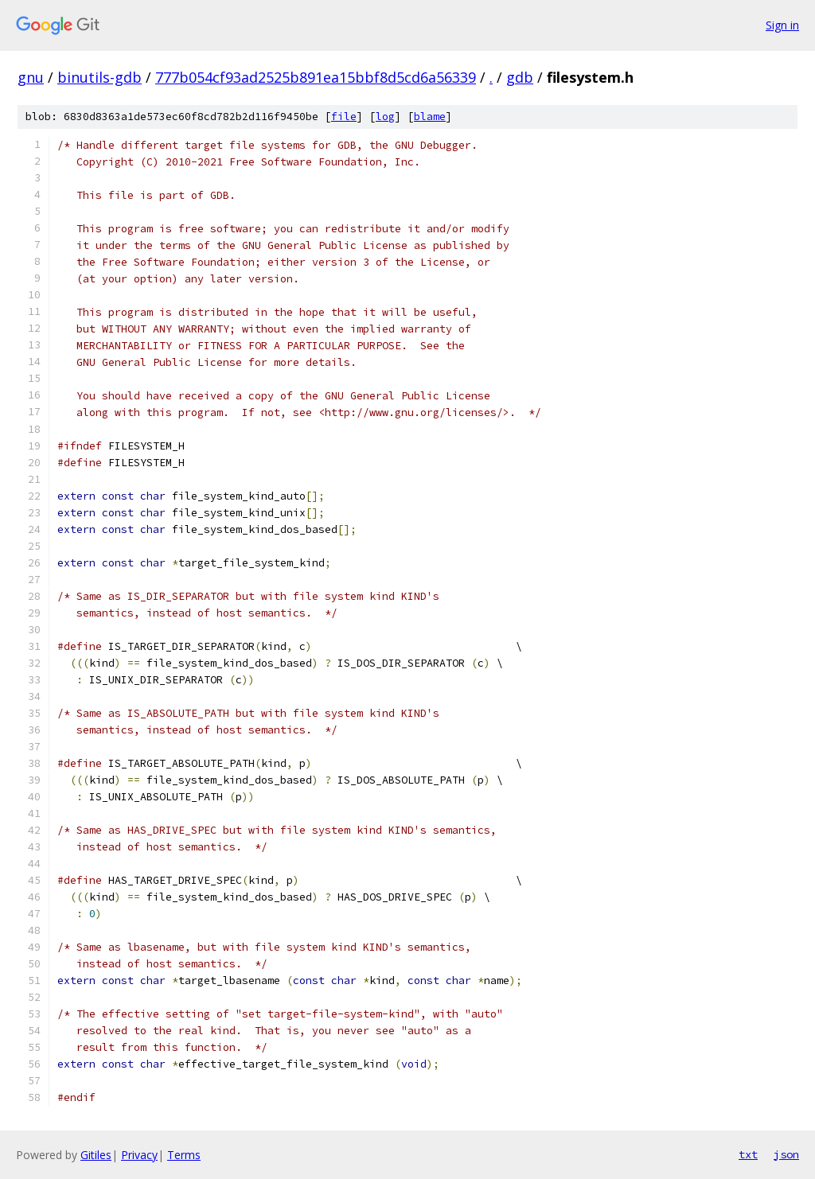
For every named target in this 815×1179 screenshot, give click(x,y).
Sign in (782, 25)
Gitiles (95, 1154)
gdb (519, 77)
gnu (31, 77)
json (786, 1154)
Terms (184, 1154)
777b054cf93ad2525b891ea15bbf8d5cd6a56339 (315, 77)
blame (430, 116)
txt (748, 1154)
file (344, 116)
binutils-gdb (99, 77)
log (385, 116)
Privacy (139, 1154)
